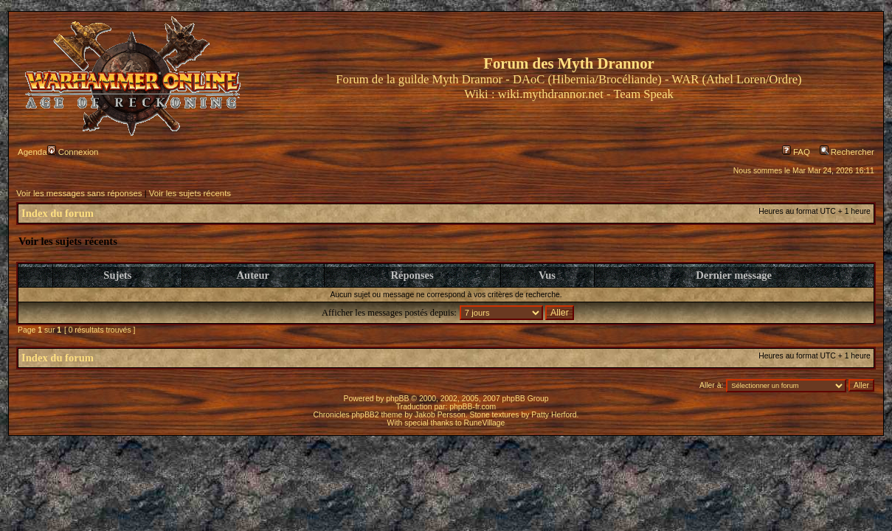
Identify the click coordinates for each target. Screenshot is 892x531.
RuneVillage (484, 423)
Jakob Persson (440, 415)
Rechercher (847, 152)
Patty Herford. (554, 415)
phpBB (397, 399)
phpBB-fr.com (472, 407)
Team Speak (643, 94)
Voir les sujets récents (190, 193)
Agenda (32, 152)
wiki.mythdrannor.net (551, 94)
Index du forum (57, 213)
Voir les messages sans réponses (79, 193)
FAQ (796, 152)
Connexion (73, 152)
